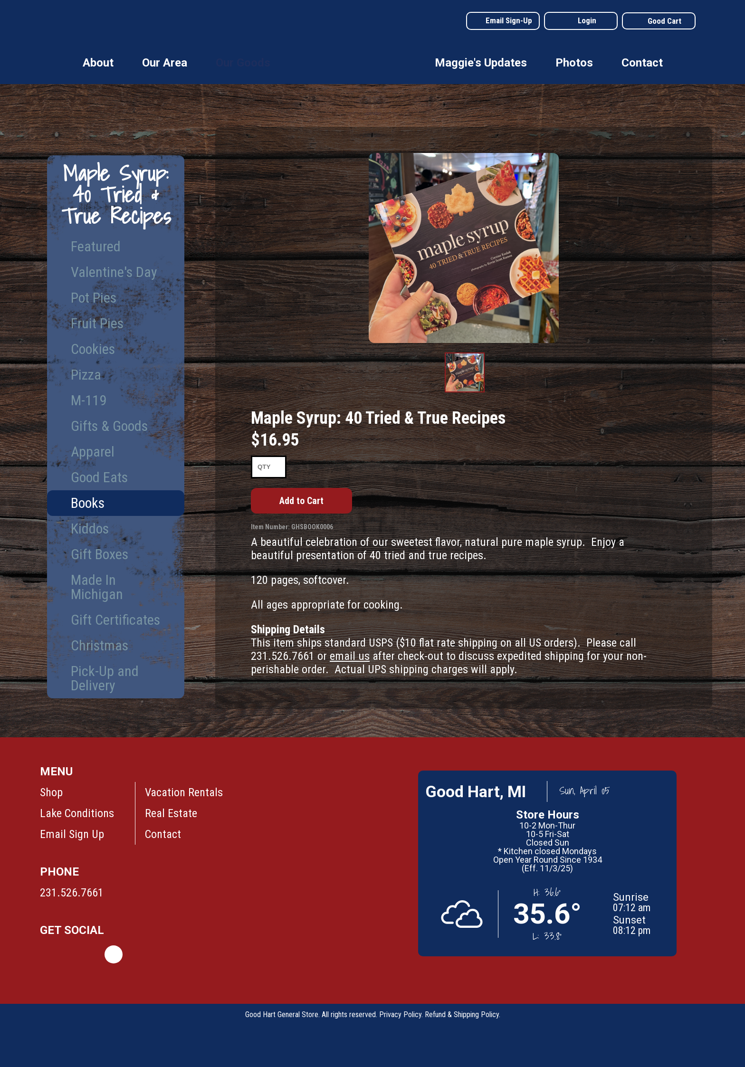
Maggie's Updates (481, 62)
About (98, 62)
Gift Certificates (115, 619)
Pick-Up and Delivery (105, 678)
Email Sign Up (72, 834)
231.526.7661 (72, 892)
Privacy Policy (400, 1014)
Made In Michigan (97, 587)
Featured (96, 246)
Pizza (86, 374)
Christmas (99, 645)
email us (350, 656)
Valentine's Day (114, 272)
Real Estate (171, 813)
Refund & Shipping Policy (462, 1014)
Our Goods (243, 62)
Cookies (93, 349)
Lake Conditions (77, 813)
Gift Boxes (99, 554)
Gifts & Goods (109, 426)
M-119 (88, 400)
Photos (574, 62)
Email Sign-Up (509, 20)
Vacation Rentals (184, 792)
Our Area (164, 62)
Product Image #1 (465, 391)
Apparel (93, 451)
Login (587, 20)
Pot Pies (93, 297)
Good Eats (99, 477)
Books (88, 503)
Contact (642, 62)
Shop (51, 792)
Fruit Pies (97, 323)
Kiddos (90, 528)
